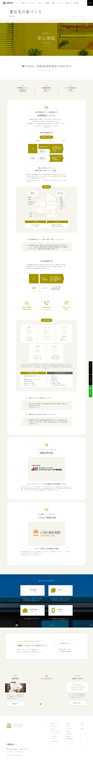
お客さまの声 (54, 741)
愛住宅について (54, 723)
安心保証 (82, 16)
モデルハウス (69, 728)
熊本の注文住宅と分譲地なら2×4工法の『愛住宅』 (11, 2)
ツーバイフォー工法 (56, 733)
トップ (46, 723)
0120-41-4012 (65, 651)
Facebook (74, 2)
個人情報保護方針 (69, 738)
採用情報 (68, 736)
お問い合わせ (69, 733)
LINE (82, 728)
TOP (73, 16)
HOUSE (77, 16)
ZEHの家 (54, 738)
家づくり (53, 728)
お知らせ (68, 723)
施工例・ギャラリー (55, 726)
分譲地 (67, 726)
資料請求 (68, 731)
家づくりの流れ (55, 731)
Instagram (77, 2)
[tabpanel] (46, 692)
